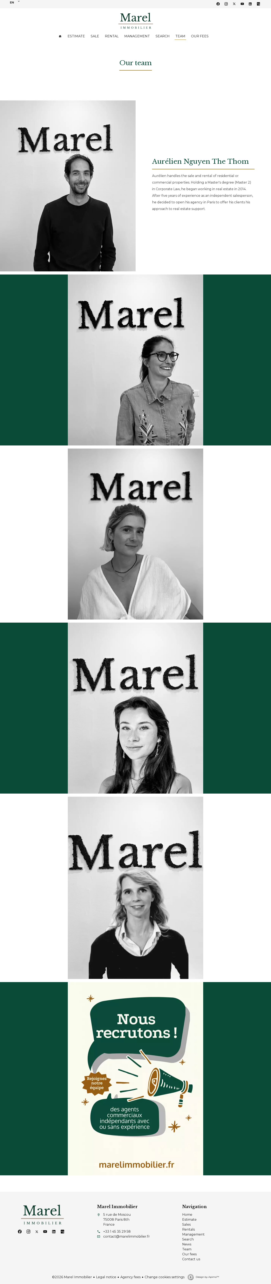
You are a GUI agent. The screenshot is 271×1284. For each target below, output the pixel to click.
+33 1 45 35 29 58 (117, 1231)
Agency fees (130, 1277)
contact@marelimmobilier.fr (126, 1236)
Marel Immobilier (117, 1206)
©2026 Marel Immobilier (72, 1277)
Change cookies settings (164, 1277)
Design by (207, 1276)
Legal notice (106, 1277)
